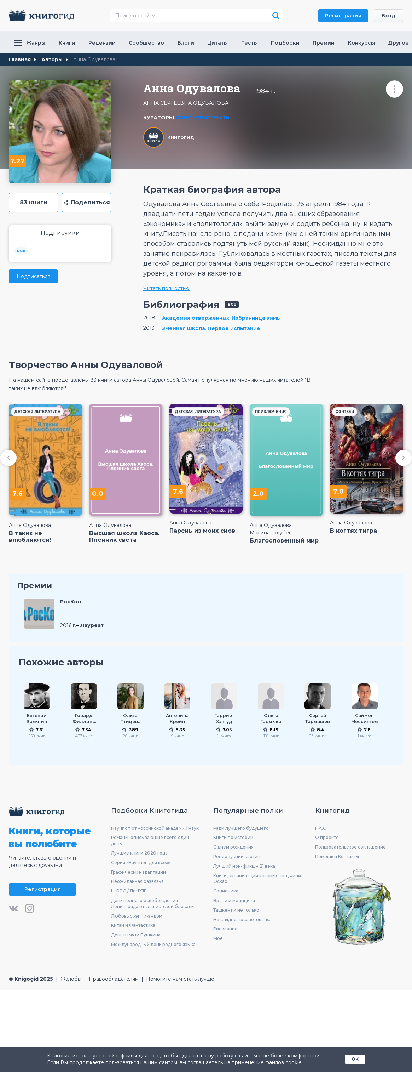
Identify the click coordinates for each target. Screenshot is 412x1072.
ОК (355, 1059)
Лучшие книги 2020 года (139, 853)
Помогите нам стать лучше (180, 978)
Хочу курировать (202, 117)
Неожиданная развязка (137, 881)
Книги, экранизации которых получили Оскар (257, 878)
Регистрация (343, 15)
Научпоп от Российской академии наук (155, 828)
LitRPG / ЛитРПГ (128, 891)
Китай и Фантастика (133, 925)
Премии (324, 43)
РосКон (70, 602)
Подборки (285, 43)
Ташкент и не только (236, 910)
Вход (388, 15)
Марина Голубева (272, 532)
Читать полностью (166, 288)
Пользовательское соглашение (350, 847)
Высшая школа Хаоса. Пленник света (124, 536)
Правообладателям (114, 978)
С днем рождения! (234, 847)
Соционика (225, 891)
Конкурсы (361, 43)
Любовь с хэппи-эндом (136, 916)
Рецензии (102, 43)
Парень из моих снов (202, 530)
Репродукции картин (236, 856)
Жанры (29, 43)
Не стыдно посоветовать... (242, 919)
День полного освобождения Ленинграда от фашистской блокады (153, 903)
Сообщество (146, 43)
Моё (218, 938)
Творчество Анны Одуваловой (86, 364)
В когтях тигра (353, 530)
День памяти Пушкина (136, 934)
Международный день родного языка (153, 944)
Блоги (186, 43)
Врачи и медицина (234, 900)
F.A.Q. (321, 828)
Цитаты (217, 43)
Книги (67, 43)
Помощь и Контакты (337, 856)
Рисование (225, 928)
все (21, 250)
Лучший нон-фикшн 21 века (244, 866)
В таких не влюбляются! (30, 536)
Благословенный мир (284, 540)
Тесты (249, 43)
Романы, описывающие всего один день (150, 840)
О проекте (327, 837)
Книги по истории (233, 837)
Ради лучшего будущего (241, 828)
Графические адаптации (138, 872)
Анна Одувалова (30, 525)
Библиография (181, 304)
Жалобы (70, 978)
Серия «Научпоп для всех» (140, 862)
